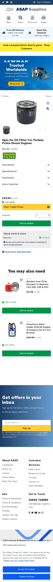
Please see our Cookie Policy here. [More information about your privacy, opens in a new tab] (19, 560)
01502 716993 (38, 500)
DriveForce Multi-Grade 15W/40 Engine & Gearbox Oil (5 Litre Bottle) (38, 328)
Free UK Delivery (15, 33)
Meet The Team (9, 481)
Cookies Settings (26, 576)
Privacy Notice (42, 432)
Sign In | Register (42, 2)
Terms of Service (7, 437)
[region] (26, 561)
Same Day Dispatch (41, 33)
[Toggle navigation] (9, 19)
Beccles (7, 237)
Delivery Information (12, 498)
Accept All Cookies (26, 569)
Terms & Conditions (11, 502)
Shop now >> (16, 83)
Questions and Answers (16, 251)
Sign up (26, 428)
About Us (6, 468)
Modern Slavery (9, 519)
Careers (6, 473)
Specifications (9, 171)
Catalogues (7, 464)
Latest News (8, 477)
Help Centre (34, 469)
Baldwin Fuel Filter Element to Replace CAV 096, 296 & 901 (37, 284)
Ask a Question (10, 184)
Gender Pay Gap (10, 514)
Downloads (8, 177)
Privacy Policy (41, 435)
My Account (32, 19)
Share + (49, 96)
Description (8, 164)
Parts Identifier (36, 485)
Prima (6, 96)
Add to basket (26, 223)
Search (20, 19)
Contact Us (34, 481)
